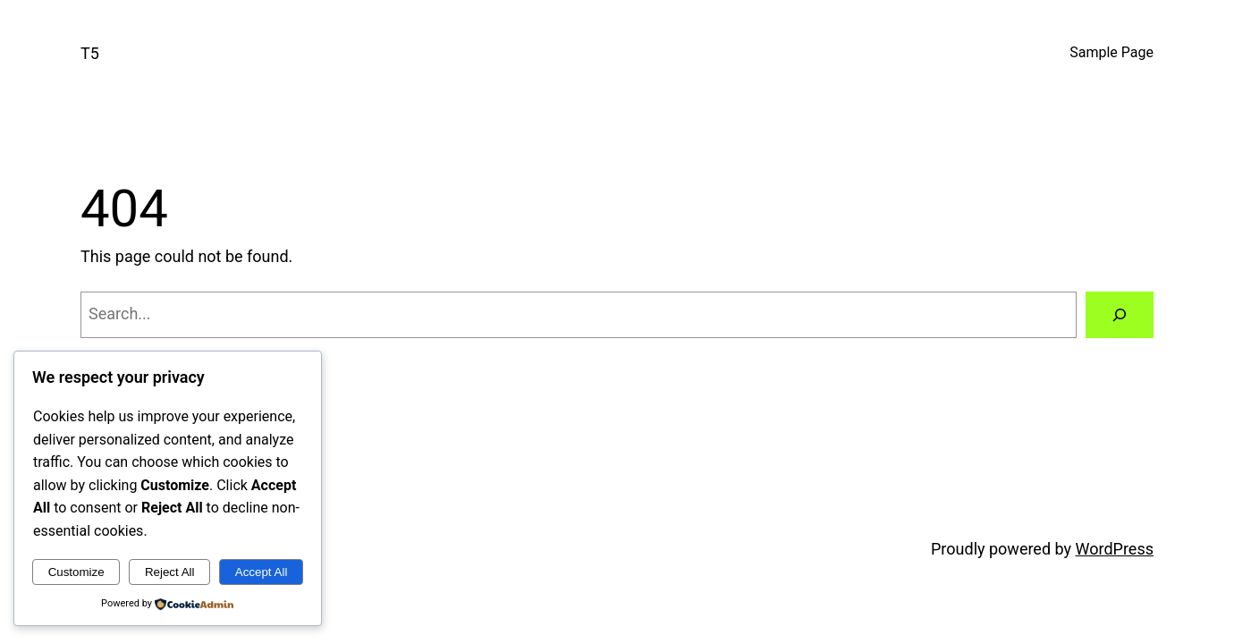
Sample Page (1111, 52)
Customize (76, 572)
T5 (89, 53)
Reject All (170, 572)
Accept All (261, 572)
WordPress (1115, 548)
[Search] (1120, 315)
